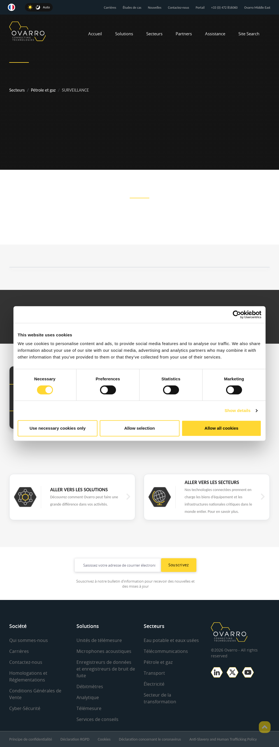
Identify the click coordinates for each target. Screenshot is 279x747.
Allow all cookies (221, 428)
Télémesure (88, 708)
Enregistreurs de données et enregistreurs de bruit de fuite (105, 669)
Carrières (110, 8)
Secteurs (154, 33)
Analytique (87, 697)
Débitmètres (89, 686)
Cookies (104, 739)
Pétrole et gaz (43, 90)
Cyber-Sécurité (24, 708)
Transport (154, 673)
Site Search (248, 33)
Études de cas (132, 8)
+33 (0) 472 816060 (224, 8)
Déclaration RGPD (75, 739)
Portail (200, 8)
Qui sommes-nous (28, 640)
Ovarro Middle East (257, 8)
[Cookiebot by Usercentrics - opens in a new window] (236, 314)
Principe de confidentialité (30, 739)
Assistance (215, 33)
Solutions (124, 33)
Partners (184, 33)
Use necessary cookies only (57, 428)
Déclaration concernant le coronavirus (150, 739)
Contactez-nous (178, 8)
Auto (46, 7)
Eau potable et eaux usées (171, 640)
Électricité (154, 684)
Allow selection (139, 428)
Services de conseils (97, 719)
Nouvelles (154, 8)
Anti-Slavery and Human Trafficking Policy (223, 739)
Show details (238, 410)
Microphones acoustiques (103, 651)
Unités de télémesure (99, 640)
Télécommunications (166, 651)
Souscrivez (178, 564)
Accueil (95, 33)
